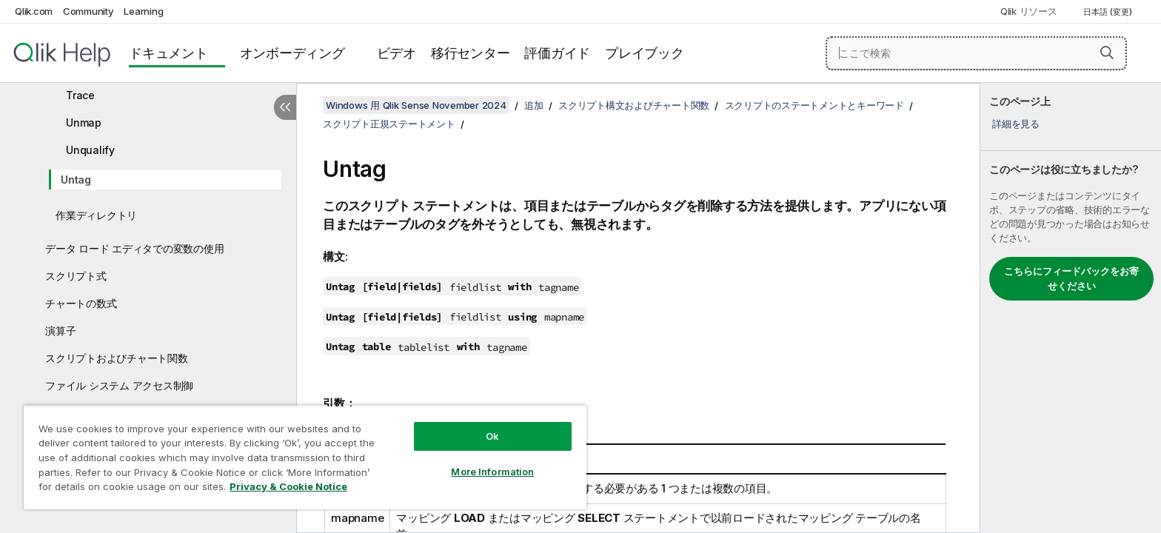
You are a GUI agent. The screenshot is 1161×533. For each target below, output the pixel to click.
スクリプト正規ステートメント (389, 124)
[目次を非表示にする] (285, 107)
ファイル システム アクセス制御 (119, 385)
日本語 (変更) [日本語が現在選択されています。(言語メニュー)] (1108, 12)
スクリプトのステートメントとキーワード (814, 105)
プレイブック (644, 53)
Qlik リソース (1028, 11)
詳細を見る (1016, 124)
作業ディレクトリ (96, 215)
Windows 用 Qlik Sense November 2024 (416, 105)
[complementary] (1070, 308)
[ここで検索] (976, 53)
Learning (143, 11)
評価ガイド (557, 53)
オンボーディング (292, 53)
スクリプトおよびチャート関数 (116, 358)
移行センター (470, 53)
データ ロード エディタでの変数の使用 (134, 248)
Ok (492, 436)
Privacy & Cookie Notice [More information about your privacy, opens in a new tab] (288, 486)
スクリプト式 (76, 275)
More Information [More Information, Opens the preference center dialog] (492, 471)
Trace (80, 95)
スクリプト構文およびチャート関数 (633, 105)
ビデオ (396, 53)
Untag (76, 179)
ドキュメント (168, 53)
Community (88, 11)
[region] (305, 457)
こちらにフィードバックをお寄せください (1071, 278)
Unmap (83, 122)
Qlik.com (34, 11)
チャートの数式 (80, 303)
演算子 (60, 330)
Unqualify (90, 150)
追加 (533, 105)
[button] (1107, 52)
